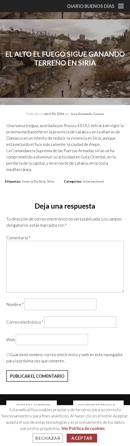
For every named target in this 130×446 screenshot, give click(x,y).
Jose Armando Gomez (87, 114)
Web (10, 339)
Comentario (18, 237)
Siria (50, 181)
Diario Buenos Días (90, 6)
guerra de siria (34, 181)
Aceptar (81, 438)
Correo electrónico (24, 322)
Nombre (15, 304)
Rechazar (47, 438)
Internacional (93, 181)
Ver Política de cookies (83, 428)
